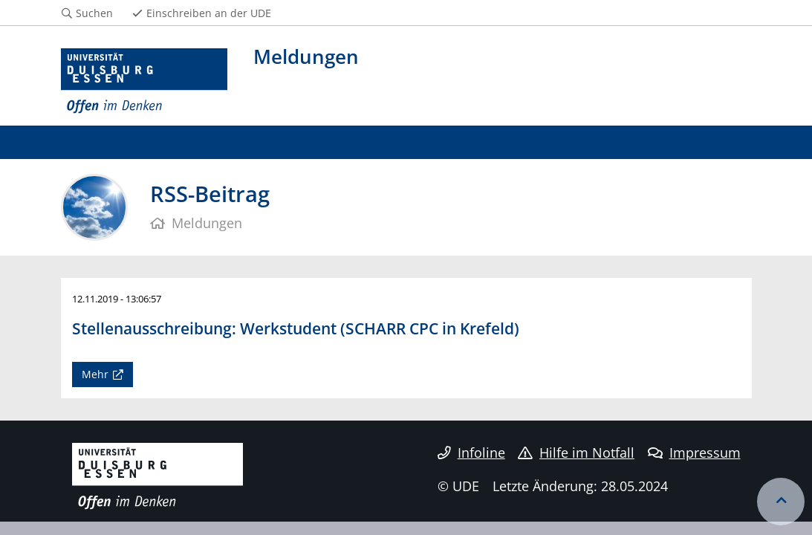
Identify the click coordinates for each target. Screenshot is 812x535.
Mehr (95, 374)
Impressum (694, 452)
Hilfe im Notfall (576, 452)
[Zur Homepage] (144, 81)
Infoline (471, 452)
